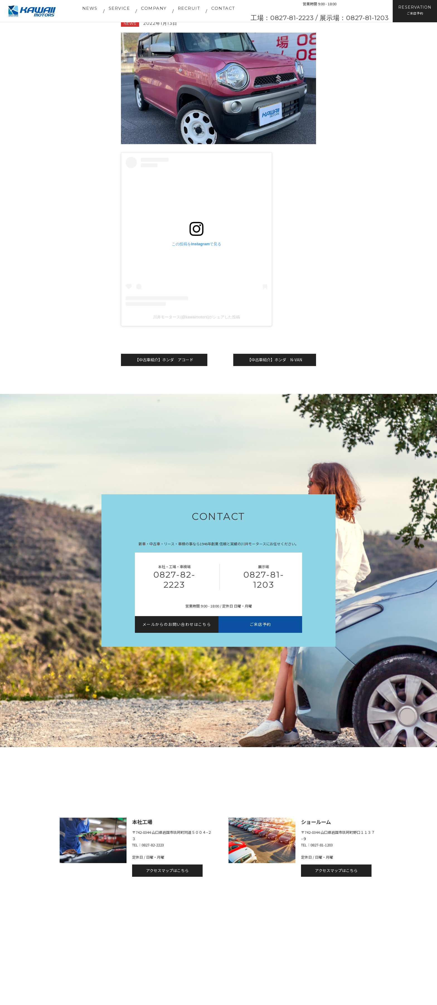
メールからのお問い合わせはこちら (176, 624)
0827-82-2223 (174, 580)
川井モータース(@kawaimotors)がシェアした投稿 (196, 317)
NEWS (90, 8)
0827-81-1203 (263, 580)
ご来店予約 (260, 624)
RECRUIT (189, 8)
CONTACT (223, 8)
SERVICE (119, 8)
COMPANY (154, 8)
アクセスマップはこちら (167, 870)
